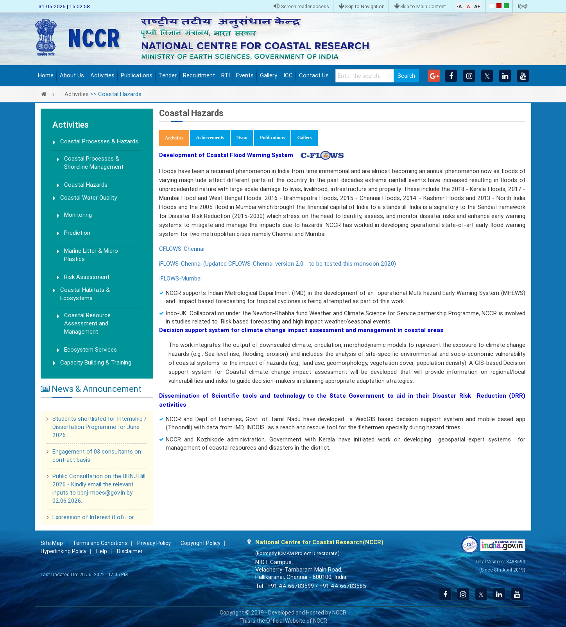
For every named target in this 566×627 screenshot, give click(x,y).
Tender (168, 75)
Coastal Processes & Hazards (99, 141)
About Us (72, 75)
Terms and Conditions (100, 543)
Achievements (210, 137)
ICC (288, 75)
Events (245, 75)
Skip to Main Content (420, 6)
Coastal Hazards (85, 184)
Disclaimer (130, 551)
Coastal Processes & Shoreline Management (94, 162)
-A (459, 6)
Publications (136, 75)
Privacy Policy (154, 543)
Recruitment (199, 75)
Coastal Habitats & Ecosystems (85, 294)
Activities (102, 75)
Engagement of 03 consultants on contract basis (96, 456)
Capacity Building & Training (95, 362)
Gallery (268, 75)
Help (101, 551)
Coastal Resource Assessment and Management (87, 323)
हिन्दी (522, 6)
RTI (225, 75)
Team (241, 137)
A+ (477, 6)
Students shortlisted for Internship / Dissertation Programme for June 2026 (99, 428)
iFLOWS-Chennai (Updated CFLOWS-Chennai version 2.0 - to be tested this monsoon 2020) (277, 263)
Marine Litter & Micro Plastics (91, 255)
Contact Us (314, 75)
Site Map (52, 543)
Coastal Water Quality (88, 197)
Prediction (77, 232)
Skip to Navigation (362, 6)
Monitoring (78, 214)
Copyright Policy (200, 543)
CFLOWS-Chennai (181, 248)
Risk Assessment (86, 276)
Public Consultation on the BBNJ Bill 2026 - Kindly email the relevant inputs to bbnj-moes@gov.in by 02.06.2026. (98, 490)
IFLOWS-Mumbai (180, 278)
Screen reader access (301, 6)
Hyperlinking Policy (63, 551)
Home (46, 75)
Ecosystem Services (90, 349)
